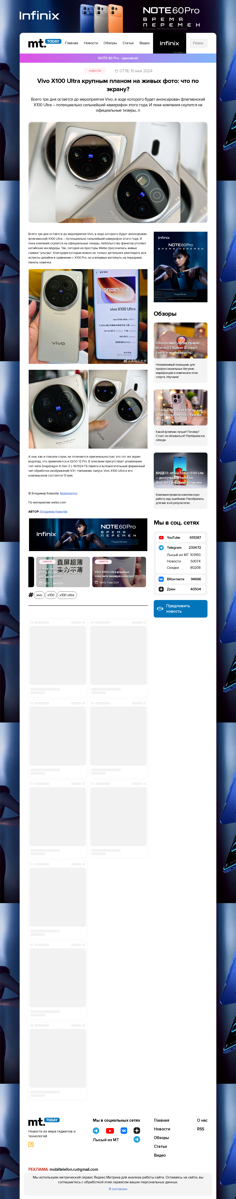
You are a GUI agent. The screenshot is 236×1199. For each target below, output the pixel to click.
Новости (95, 71)
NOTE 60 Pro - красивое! (118, 58)
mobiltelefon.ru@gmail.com (73, 1169)
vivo (39, 595)
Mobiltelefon (68, 493)
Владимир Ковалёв (53, 512)
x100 (50, 595)
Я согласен (118, 1189)
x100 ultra (66, 595)
